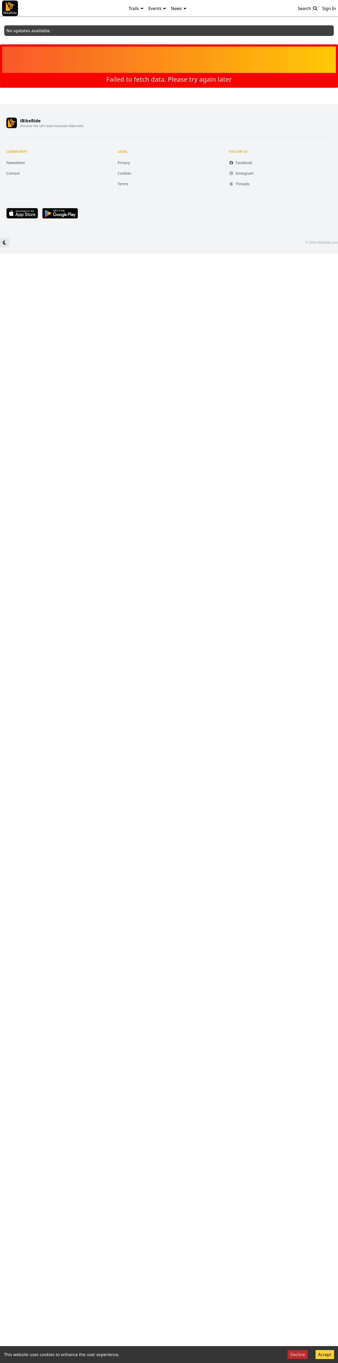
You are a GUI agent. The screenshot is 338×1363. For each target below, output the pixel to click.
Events (157, 8)
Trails (136, 8)
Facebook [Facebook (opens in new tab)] (240, 162)
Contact (13, 173)
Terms (123, 183)
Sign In (329, 8)
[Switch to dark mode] (5, 242)
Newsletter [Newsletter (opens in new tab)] (15, 162)
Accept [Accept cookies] (324, 1354)
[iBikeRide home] (11, 123)
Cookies (124, 173)
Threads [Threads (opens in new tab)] (239, 183)
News (179, 8)
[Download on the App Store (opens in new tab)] (22, 213)
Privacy (124, 162)
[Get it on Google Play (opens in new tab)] (60, 213)
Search (308, 8)
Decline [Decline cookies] (297, 1354)
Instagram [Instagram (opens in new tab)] (241, 173)
